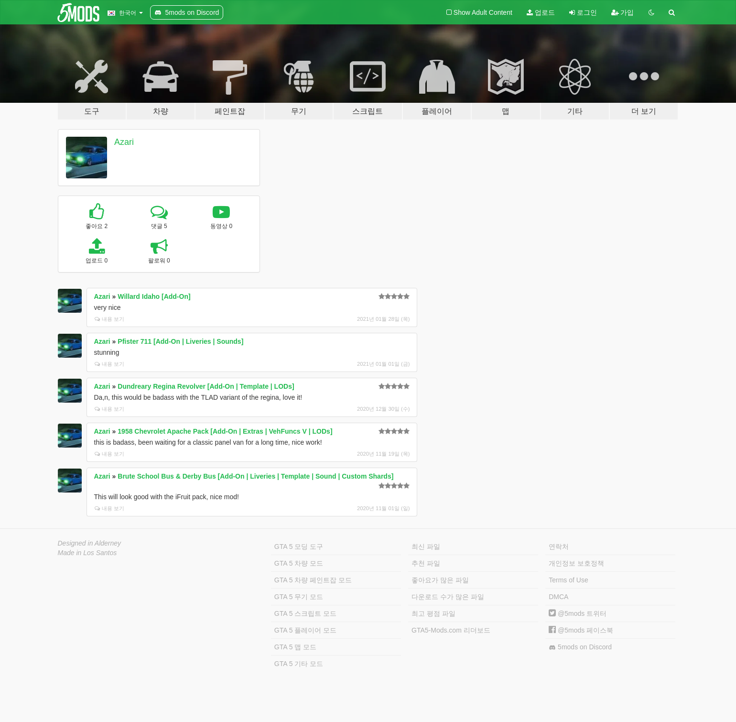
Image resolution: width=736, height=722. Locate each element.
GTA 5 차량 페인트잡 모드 (313, 580)
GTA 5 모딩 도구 (298, 546)
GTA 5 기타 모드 (298, 663)
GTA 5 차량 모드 (298, 563)
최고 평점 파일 (433, 613)
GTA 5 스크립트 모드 (305, 613)
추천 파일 (425, 563)
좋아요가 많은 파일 (440, 580)
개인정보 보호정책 (576, 563)
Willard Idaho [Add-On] (154, 296)
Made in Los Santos (87, 553)
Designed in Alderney (89, 543)
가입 (622, 12)
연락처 (559, 546)
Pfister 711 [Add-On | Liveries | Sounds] (180, 341)
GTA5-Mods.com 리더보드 (450, 630)
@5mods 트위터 (577, 613)
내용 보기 (109, 319)
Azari (124, 142)
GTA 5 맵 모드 (295, 647)
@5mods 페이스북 (581, 630)
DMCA (558, 597)
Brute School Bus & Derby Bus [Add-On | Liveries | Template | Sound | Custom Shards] (255, 476)
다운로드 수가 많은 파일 (447, 597)
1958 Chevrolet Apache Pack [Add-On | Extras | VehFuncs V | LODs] (225, 431)
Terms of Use (568, 580)
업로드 (541, 12)
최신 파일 (425, 546)
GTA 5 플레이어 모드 (305, 630)
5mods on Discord (580, 647)
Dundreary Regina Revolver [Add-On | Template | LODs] (206, 386)
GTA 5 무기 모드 (298, 597)
